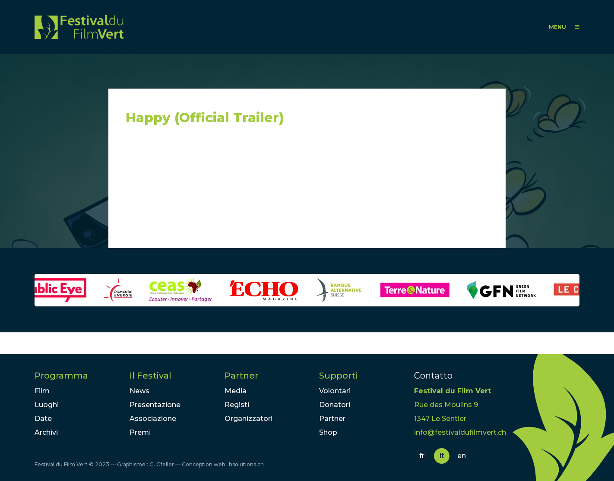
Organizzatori (248, 418)
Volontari (335, 391)
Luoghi (47, 405)
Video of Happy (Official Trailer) (203, 190)
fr (421, 456)
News (139, 391)
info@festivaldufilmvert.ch (460, 432)
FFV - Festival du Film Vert (79, 27)
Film (42, 391)
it (442, 456)
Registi (237, 405)
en (461, 456)
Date (43, 418)
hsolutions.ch (246, 464)
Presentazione (155, 405)
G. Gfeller (161, 464)
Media (236, 391)
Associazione (153, 418)
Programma (61, 375)
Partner (241, 375)
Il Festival (150, 375)
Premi (140, 432)
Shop (328, 432)
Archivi (46, 432)
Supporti (338, 375)
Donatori (334, 405)
